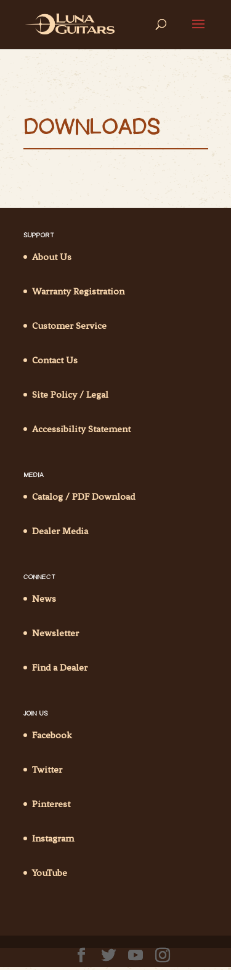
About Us (51, 256)
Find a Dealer (59, 667)
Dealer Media (60, 531)
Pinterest (51, 804)
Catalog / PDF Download (83, 496)
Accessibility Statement (81, 429)
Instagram (53, 838)
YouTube (49, 872)
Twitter (47, 769)
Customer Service (69, 325)
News (44, 598)
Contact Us (55, 360)
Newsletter (55, 633)
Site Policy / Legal (70, 394)
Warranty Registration (78, 291)
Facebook (52, 735)
